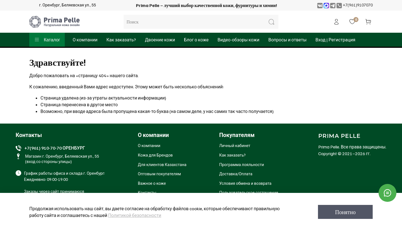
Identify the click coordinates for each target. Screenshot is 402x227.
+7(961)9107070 (358, 4)
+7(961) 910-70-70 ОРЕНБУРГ (54, 148)
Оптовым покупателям (159, 173)
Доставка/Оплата (235, 173)
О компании (85, 39)
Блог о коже (196, 39)
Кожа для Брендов (155, 154)
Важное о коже (152, 183)
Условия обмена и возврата (245, 183)
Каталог (47, 39)
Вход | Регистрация (335, 39)
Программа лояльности (241, 164)
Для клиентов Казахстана (162, 164)
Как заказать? (121, 39)
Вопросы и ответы (287, 39)
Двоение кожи (160, 39)
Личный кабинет (234, 145)
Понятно (345, 212)
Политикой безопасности (134, 215)
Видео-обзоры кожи (238, 39)
